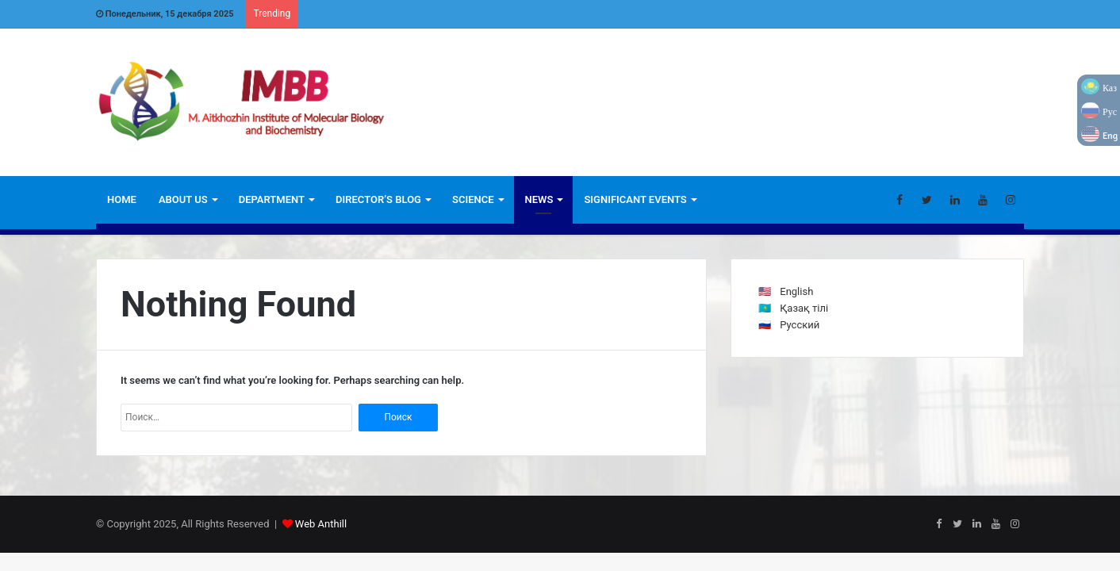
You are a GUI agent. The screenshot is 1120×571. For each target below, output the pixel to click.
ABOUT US (183, 199)
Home (121, 199)
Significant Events (635, 199)
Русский (799, 325)
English (796, 291)
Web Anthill (321, 524)
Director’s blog (378, 199)
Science (473, 199)
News (539, 199)
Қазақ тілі (804, 308)
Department (272, 199)
